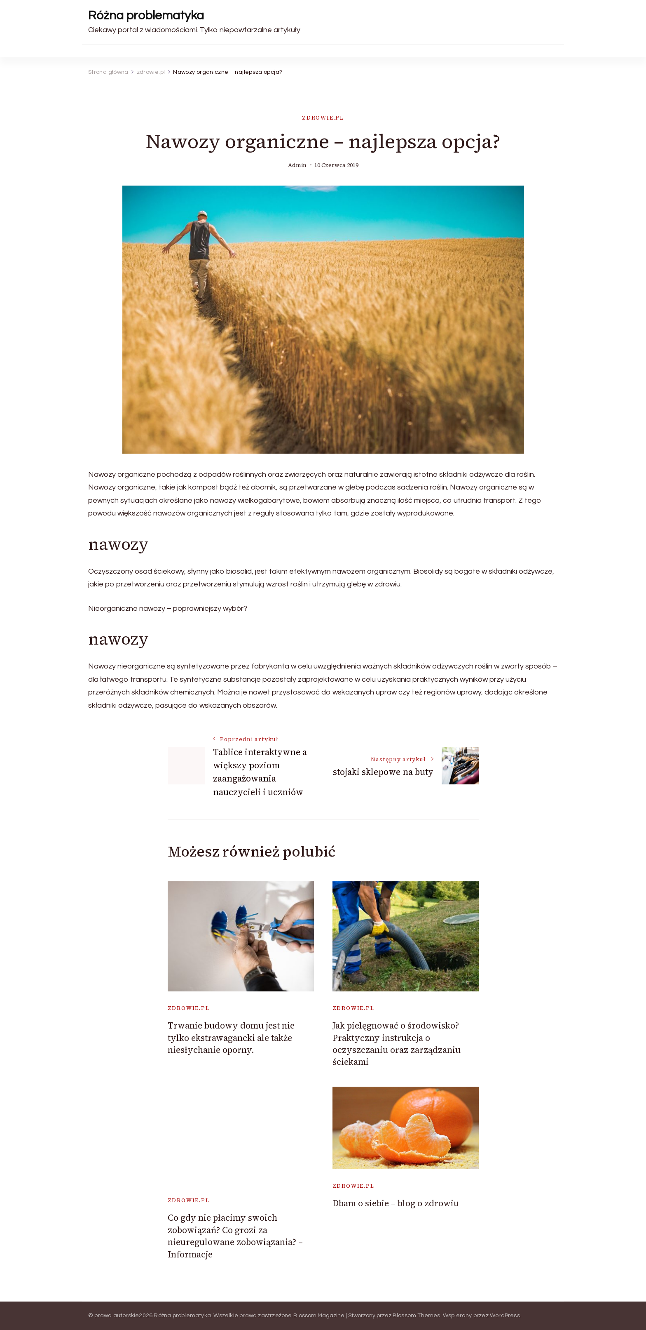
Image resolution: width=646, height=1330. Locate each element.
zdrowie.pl (323, 117)
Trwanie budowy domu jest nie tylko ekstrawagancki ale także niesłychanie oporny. (231, 1037)
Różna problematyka (146, 15)
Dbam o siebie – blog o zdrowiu (395, 1203)
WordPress (505, 1315)
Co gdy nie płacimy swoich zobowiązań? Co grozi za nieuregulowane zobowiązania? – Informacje (235, 1236)
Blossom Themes (416, 1315)
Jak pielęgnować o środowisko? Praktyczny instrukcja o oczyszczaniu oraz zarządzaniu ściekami (396, 1043)
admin (297, 165)
